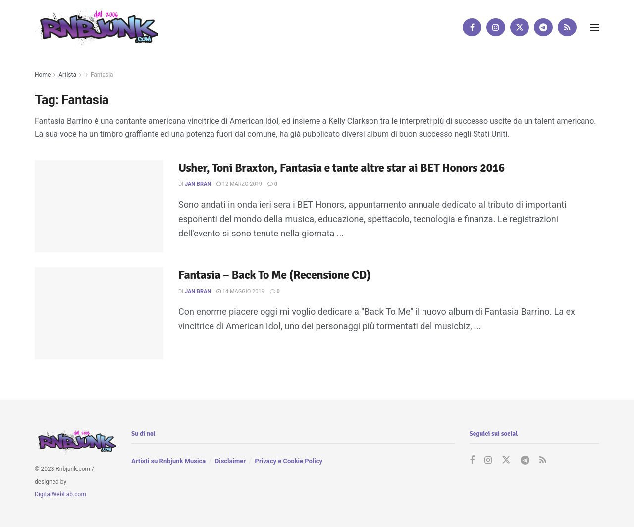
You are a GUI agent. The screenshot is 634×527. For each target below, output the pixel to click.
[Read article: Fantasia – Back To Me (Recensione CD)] (99, 313)
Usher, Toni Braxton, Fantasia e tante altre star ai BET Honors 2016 (341, 167)
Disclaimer (230, 461)
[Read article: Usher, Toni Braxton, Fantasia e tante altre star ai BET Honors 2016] (99, 206)
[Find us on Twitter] (519, 27)
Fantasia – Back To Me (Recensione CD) (274, 274)
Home (43, 74)
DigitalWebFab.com (60, 494)
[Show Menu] (594, 27)
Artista (67, 74)
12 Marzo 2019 (239, 184)
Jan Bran (198, 184)
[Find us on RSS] (567, 27)
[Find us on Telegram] (543, 27)
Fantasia (102, 74)
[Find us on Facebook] (472, 27)
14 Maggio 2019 (240, 291)
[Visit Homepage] (96, 27)
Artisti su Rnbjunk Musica (168, 461)
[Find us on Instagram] (495, 27)
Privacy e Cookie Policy (288, 461)
